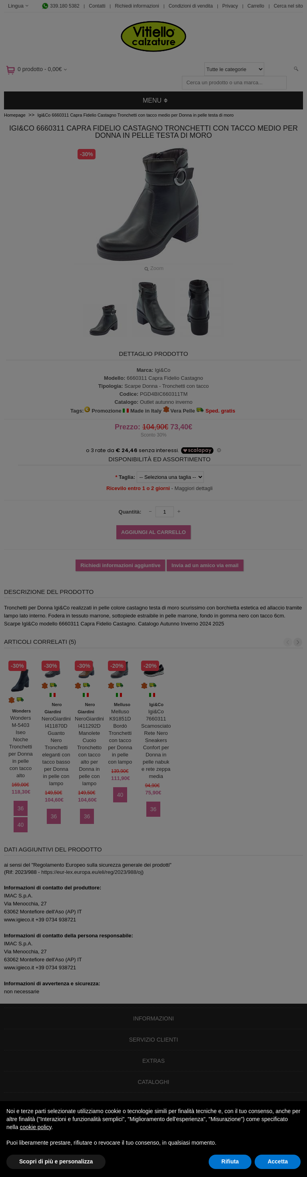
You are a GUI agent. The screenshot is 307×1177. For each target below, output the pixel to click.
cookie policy (35, 1127)
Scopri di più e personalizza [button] (56, 1161)
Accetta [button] (277, 1161)
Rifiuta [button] (230, 1161)
